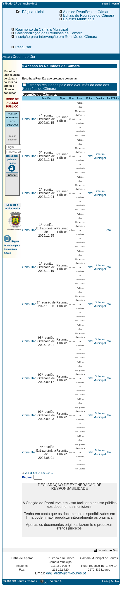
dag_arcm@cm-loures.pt (66, 573)
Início (105, 3)
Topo (113, 550)
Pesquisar (21, 47)
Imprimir (100, 550)
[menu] (25, 12)
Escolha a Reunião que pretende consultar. (49, 78)
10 (48, 473)
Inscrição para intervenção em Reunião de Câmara (54, 37)
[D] (46, 581)
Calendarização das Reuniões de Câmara (47, 33)
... (51, 473)
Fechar (115, 3)
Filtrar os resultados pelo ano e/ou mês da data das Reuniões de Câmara (65, 87)
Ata (108, 230)
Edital (89, 156)
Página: (27, 477)
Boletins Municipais (77, 19)
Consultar (29, 119)
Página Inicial (30, 12)
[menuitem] (30, 12)
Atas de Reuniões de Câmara (85, 12)
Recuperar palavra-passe (12, 159)
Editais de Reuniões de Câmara (87, 15)
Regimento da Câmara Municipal (40, 29)
